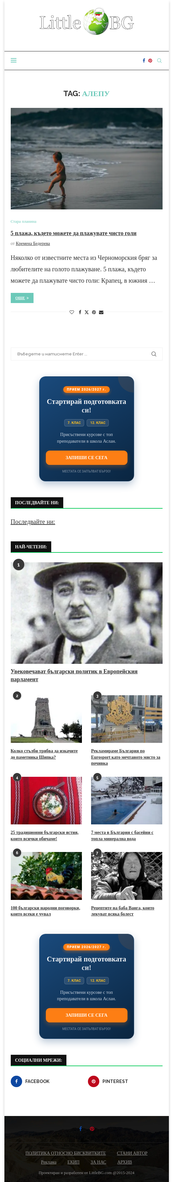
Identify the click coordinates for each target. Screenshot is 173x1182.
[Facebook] (144, 60)
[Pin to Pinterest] (94, 312)
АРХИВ (124, 1162)
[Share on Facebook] (80, 312)
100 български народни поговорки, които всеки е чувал (45, 911)
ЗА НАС (98, 1162)
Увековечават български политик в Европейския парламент (74, 675)
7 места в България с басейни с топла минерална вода (122, 835)
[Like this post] (72, 312)
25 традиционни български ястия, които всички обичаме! (45, 835)
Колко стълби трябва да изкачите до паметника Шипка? (44, 754)
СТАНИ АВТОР (132, 1153)
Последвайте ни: (33, 521)
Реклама (49, 1162)
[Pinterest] (150, 60)
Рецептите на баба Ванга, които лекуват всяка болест (122, 911)
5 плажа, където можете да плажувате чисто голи (74, 233)
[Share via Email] (101, 312)
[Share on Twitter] (86, 312)
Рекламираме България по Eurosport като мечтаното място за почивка (125, 757)
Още (22, 298)
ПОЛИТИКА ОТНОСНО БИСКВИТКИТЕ (66, 1153)
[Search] (159, 60)
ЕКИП (73, 1162)
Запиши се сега (86, 457)
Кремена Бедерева (33, 243)
